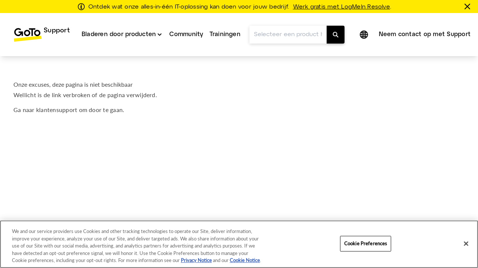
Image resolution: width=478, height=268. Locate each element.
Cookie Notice (245, 260)
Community (186, 21)
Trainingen (225, 21)
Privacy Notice (196, 260)
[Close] (466, 244)
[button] (364, 21)
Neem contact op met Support (425, 21)
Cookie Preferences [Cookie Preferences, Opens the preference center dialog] (365, 243)
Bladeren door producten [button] (119, 21)
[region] (239, 244)
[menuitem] (41, 22)
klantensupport (56, 96)
